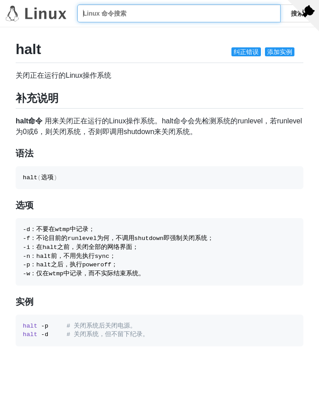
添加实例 (279, 51)
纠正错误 (246, 51)
